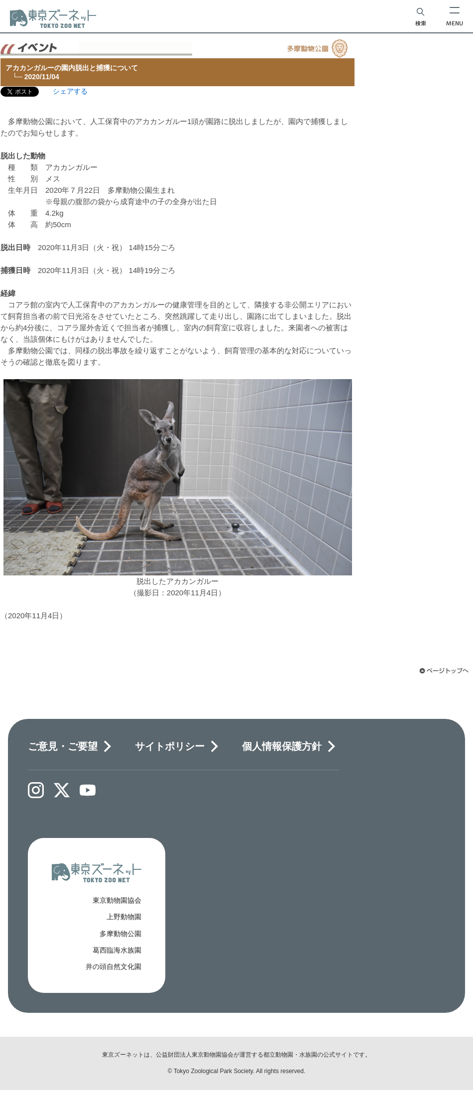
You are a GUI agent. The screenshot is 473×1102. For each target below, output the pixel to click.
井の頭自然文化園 (113, 966)
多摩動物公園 (120, 934)
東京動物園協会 (117, 900)
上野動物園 (124, 917)
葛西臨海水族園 (117, 950)
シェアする (70, 91)
